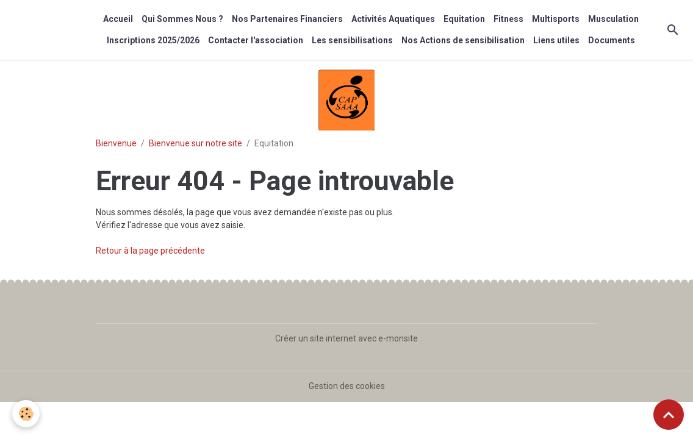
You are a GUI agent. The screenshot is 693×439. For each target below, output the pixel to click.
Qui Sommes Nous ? (182, 19)
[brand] (46, 30)
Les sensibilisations (352, 40)
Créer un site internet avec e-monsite (346, 338)
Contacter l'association (255, 40)
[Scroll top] (668, 414)
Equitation (464, 19)
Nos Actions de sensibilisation (463, 40)
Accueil (118, 19)
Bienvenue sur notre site (195, 143)
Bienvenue (116, 143)
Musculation (613, 19)
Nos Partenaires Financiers (287, 19)
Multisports (556, 19)
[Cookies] (26, 413)
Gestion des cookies (347, 386)
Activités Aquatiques (393, 19)
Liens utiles (556, 40)
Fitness (508, 19)
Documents (611, 40)
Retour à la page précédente (150, 250)
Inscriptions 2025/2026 (153, 40)
